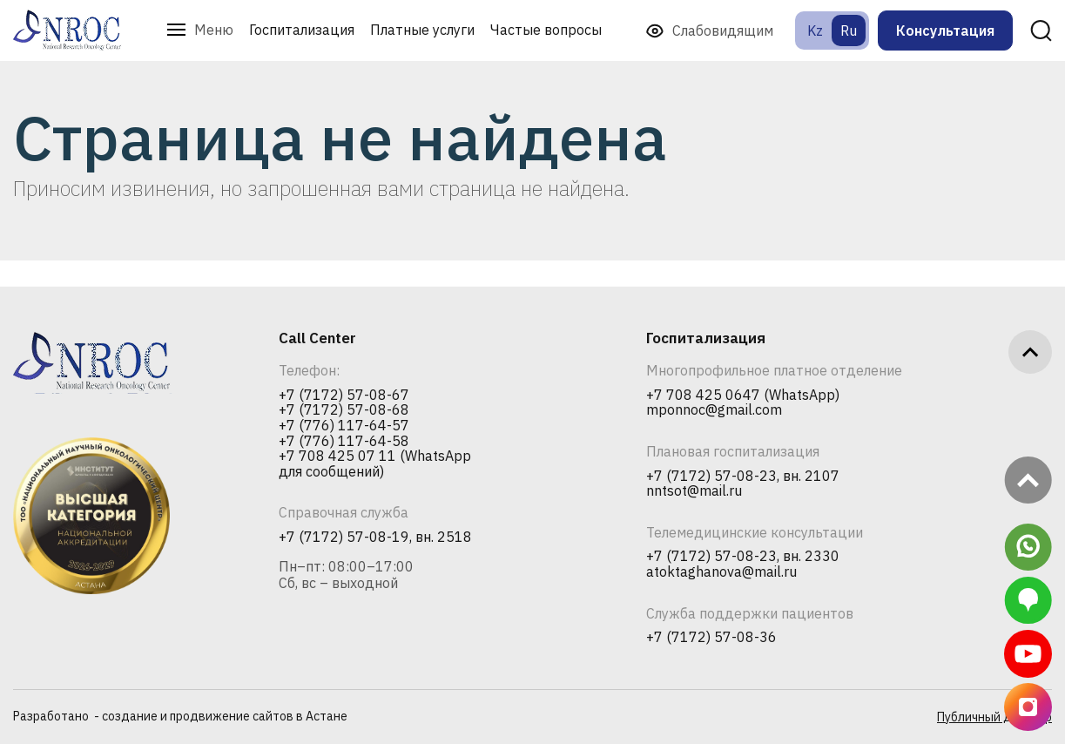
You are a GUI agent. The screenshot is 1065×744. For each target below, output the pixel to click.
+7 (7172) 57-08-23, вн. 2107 (742, 476)
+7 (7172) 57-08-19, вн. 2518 (375, 537)
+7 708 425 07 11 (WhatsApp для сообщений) (375, 464)
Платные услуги (422, 29)
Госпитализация (301, 29)
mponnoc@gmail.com (714, 410)
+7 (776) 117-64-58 (344, 442)
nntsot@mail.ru (694, 491)
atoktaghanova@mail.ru (721, 572)
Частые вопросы (546, 29)
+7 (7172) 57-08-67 (344, 395)
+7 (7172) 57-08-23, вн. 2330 (742, 557)
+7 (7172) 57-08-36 (711, 638)
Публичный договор (994, 717)
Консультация (945, 30)
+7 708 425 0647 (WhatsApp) (742, 395)
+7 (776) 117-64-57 (344, 426)
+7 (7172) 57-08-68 (344, 410)
